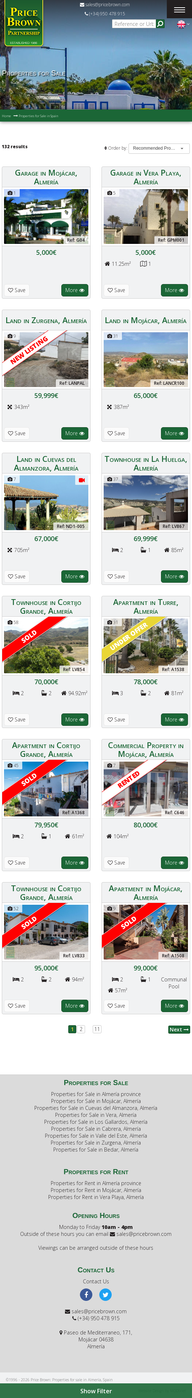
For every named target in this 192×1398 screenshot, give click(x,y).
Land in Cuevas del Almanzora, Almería (46, 463)
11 (97, 1029)
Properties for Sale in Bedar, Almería (95, 1149)
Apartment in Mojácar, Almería (146, 892)
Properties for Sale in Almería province (96, 1094)
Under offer (128, 636)
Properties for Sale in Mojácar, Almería (96, 1101)
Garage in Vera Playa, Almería (145, 177)
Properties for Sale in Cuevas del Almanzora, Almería (95, 1107)
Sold (29, 636)
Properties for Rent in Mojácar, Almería (96, 1190)
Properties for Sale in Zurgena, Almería (96, 1142)
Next (179, 1029)
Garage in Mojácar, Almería (46, 177)
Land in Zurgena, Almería (46, 319)
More (74, 290)
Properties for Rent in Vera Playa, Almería (96, 1197)
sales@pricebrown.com (105, 4)
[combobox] (159, 148)
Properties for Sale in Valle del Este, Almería (96, 1135)
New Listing (29, 350)
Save (17, 290)
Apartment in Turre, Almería (145, 606)
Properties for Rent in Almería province (96, 1183)
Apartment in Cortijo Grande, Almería (46, 749)
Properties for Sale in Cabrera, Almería (96, 1128)
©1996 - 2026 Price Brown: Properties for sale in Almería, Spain (59, 1379)
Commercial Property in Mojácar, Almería (146, 749)
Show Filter (96, 1391)
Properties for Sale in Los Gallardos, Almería (95, 1121)
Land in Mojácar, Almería (146, 319)
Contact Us (96, 1281)
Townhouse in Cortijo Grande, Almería (46, 606)
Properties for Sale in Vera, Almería (96, 1114)
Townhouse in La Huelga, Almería (145, 463)
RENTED (129, 779)
